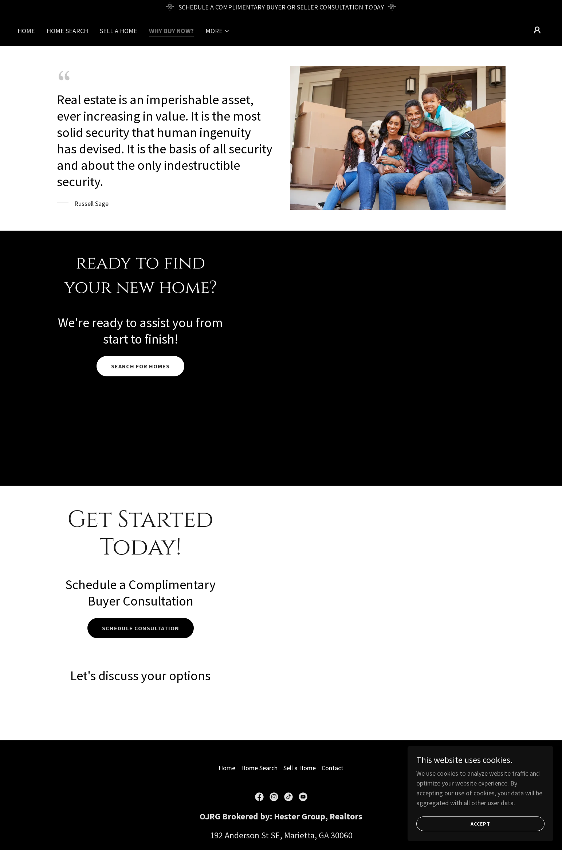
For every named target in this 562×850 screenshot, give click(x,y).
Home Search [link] (67, 31)
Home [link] (26, 31)
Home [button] (227, 768)
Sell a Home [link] (118, 31)
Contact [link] (332, 768)
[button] (217, 31)
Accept (480, 823)
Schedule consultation (140, 628)
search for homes (140, 366)
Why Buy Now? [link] (171, 31)
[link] (259, 797)
